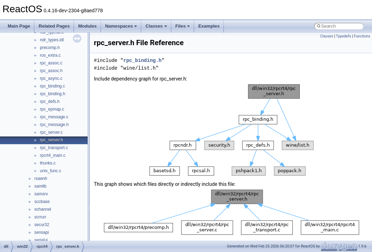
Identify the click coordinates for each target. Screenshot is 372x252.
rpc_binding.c (52, 86)
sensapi (41, 232)
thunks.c (48, 163)
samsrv (41, 193)
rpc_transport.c (54, 147)
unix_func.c (50, 170)
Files (182, 26)
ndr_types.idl (52, 39)
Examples (209, 26)
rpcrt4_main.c (53, 155)
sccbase (42, 201)
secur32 (41, 224)
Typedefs (343, 36)
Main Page (19, 26)
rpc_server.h (51, 140)
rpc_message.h (54, 124)
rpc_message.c (54, 116)
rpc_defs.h (50, 101)
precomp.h (50, 47)
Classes (156, 26)
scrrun (40, 217)
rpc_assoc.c (51, 63)
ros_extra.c (50, 55)
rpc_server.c (51, 132)
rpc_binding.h (52, 93)
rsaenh (40, 178)
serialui (41, 240)
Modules (87, 26)
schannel (42, 209)
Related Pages (54, 26)
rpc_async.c (51, 78)
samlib (40, 186)
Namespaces (121, 26)
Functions (362, 36)
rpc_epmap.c (52, 109)
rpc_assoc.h (51, 70)
